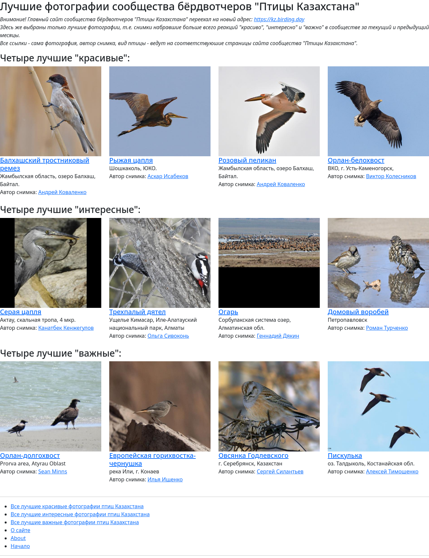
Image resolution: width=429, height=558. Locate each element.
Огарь (228, 311)
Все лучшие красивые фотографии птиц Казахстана (77, 506)
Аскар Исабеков (167, 176)
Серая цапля (20, 311)
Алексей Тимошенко (392, 471)
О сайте (20, 530)
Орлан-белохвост (356, 160)
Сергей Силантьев (280, 471)
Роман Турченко (387, 327)
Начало (20, 546)
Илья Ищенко (165, 479)
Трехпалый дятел (137, 311)
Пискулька (345, 455)
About (18, 538)
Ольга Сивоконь (168, 335)
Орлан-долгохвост (30, 455)
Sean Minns (52, 471)
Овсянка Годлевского (253, 455)
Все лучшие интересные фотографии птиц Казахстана (80, 514)
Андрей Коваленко (62, 192)
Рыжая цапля (131, 160)
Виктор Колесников (391, 176)
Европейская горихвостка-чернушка (152, 459)
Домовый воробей (358, 311)
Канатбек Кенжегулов (66, 327)
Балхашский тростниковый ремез (44, 164)
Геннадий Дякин (278, 335)
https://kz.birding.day (279, 19)
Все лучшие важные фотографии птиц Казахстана (75, 522)
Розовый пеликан (247, 160)
